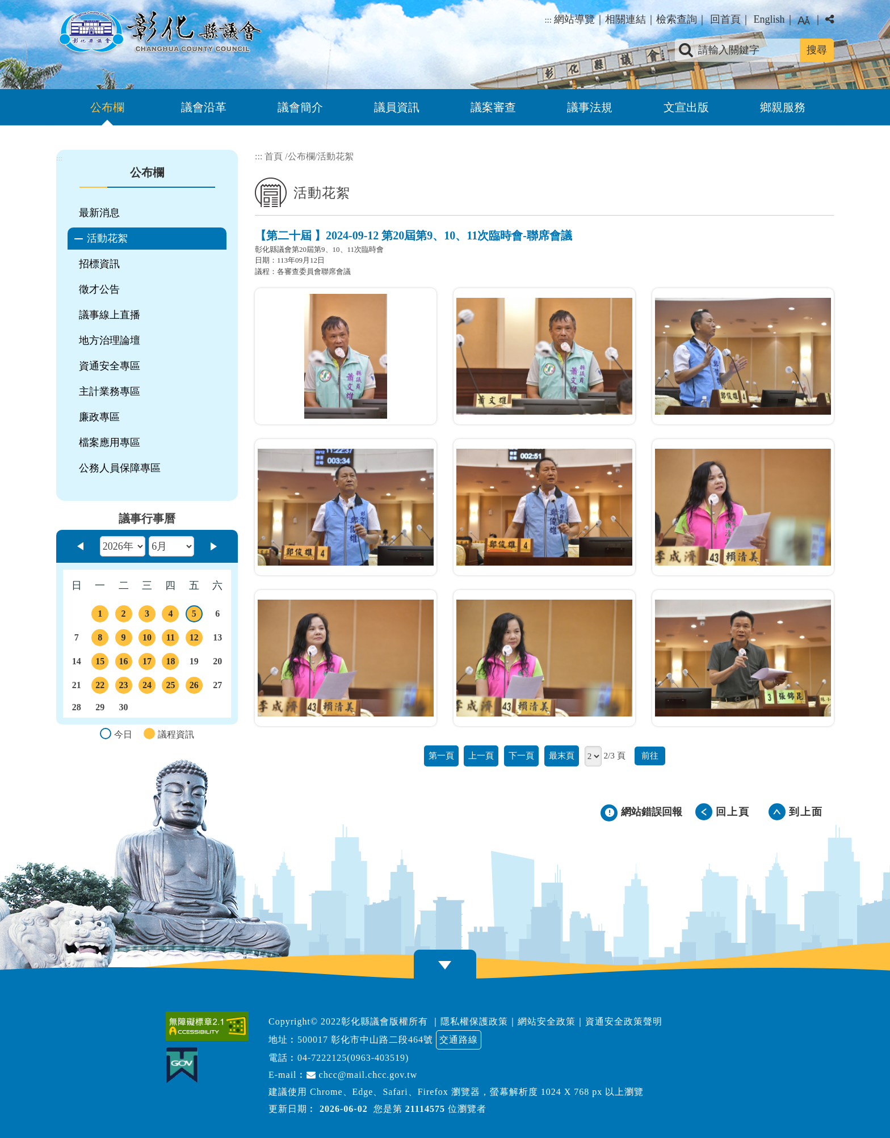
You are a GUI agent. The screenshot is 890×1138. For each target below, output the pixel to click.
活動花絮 (107, 238)
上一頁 (481, 755)
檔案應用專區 (109, 442)
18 (170, 663)
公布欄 (107, 107)
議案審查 (493, 107)
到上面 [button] (806, 811)
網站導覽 (574, 19)
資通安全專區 (109, 366)
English (768, 19)
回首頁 (725, 19)
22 (99, 687)
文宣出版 (686, 107)
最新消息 (99, 212)
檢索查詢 (676, 19)
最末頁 (561, 755)
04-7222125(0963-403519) (353, 1058)
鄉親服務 (782, 107)
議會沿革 (203, 107)
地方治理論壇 (109, 340)
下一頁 (521, 755)
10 (147, 639)
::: (548, 19)
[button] (445, 965)
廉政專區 (99, 417)
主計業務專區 (109, 391)
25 (170, 687)
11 (170, 639)
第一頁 (441, 755)
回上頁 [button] (733, 811)
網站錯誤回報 (651, 811)
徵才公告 (99, 289)
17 (147, 663)
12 (194, 639)
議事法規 (589, 107)
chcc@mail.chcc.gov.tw (362, 1075)
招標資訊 (99, 263)
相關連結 (625, 19)
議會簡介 (300, 107)
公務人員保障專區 (120, 468)
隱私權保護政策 (474, 1021)
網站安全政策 (547, 1021)
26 (194, 687)
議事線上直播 (109, 315)
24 (147, 687)
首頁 (274, 156)
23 (123, 687)
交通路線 (458, 1039)
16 (123, 663)
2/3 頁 (614, 755)
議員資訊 (396, 107)
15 (99, 663)
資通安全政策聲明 (623, 1021)
